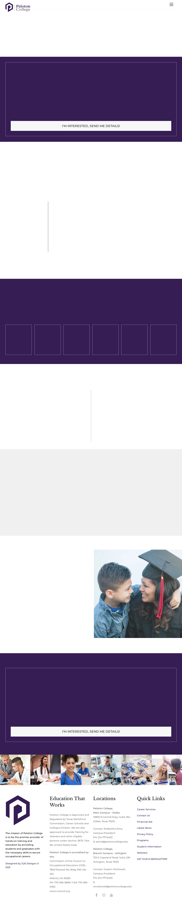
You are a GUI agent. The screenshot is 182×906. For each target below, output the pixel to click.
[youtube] (111, 894)
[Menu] (171, 4)
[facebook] (96, 894)
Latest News (144, 827)
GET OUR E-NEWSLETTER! (152, 859)
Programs (143, 840)
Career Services (146, 809)
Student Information (149, 846)
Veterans (142, 852)
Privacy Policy (145, 834)
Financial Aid (144, 821)
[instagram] (104, 894)
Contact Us (143, 815)
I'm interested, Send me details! (91, 126)
